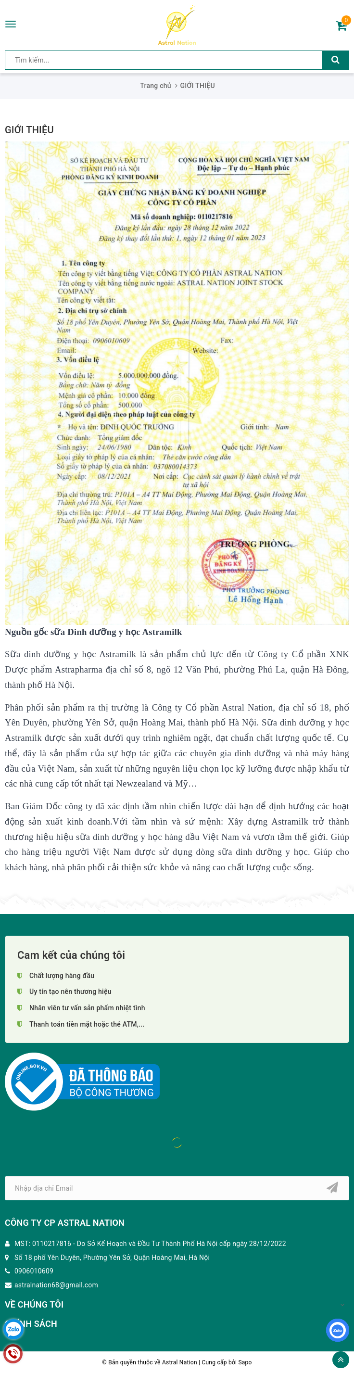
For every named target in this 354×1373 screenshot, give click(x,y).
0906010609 (33, 1271)
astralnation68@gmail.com (56, 1285)
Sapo (245, 1362)
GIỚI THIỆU (29, 130)
